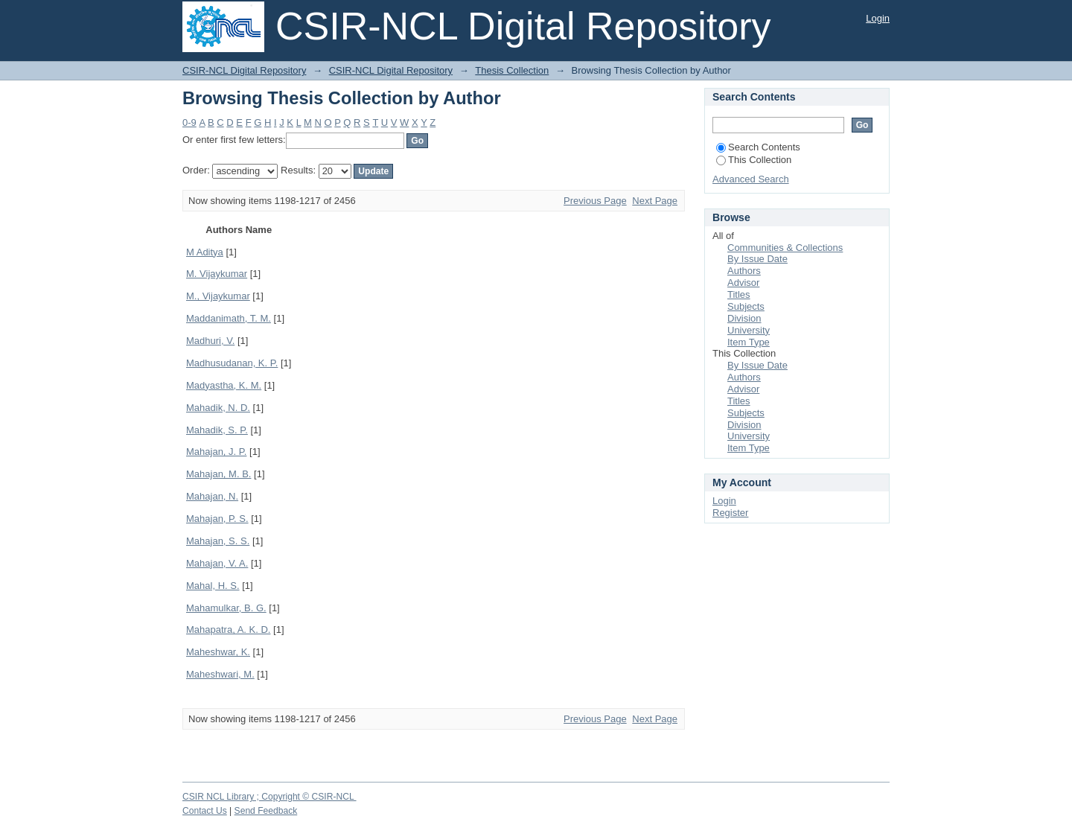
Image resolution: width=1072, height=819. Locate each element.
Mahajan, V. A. (217, 563)
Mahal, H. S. (213, 585)
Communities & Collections (785, 247)
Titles (738, 294)
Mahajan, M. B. (218, 473)
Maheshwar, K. (218, 651)
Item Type (748, 342)
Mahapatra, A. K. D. (228, 629)
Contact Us (204, 811)
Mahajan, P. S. (217, 518)
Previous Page (595, 200)
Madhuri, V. (210, 340)
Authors (744, 270)
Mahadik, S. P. (217, 430)
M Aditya (204, 252)
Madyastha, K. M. (223, 385)
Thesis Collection (512, 70)
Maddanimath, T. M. (228, 318)
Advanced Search (750, 179)
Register (730, 512)
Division (744, 318)
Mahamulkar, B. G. (226, 608)
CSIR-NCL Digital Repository (244, 70)
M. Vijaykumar (216, 273)
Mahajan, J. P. (216, 451)
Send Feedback (266, 811)
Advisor (743, 282)
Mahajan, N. (212, 496)
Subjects (746, 306)
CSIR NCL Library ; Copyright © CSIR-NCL (269, 796)
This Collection (753, 159)
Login (878, 18)
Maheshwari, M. (220, 674)
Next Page (654, 200)
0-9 (189, 122)
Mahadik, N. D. (218, 407)
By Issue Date (757, 258)
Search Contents (758, 147)
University (748, 330)
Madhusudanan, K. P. (232, 363)
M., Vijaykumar (218, 296)
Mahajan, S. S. (217, 540)
